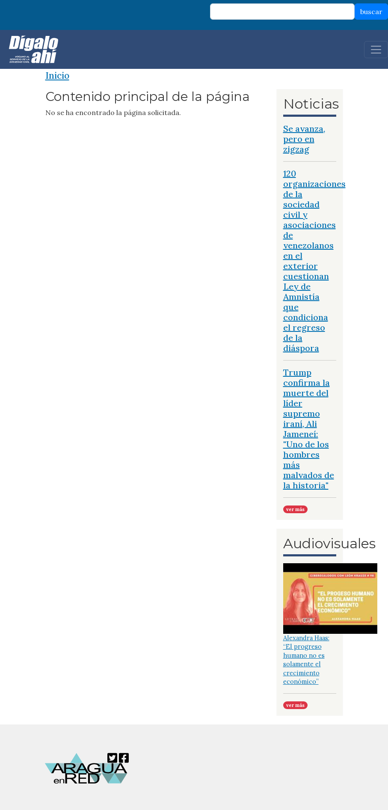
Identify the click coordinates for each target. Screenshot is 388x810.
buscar (371, 11)
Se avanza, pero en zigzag (304, 138)
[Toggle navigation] (376, 49)
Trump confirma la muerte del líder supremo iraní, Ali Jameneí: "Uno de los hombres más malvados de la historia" (308, 429)
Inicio (57, 75)
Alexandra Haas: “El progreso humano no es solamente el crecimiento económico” (306, 660)
